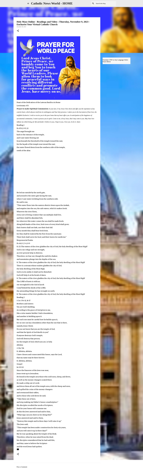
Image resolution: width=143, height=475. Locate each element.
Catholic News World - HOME (52, 3)
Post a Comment (22, 467)
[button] (18, 31)
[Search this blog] (105, 3)
